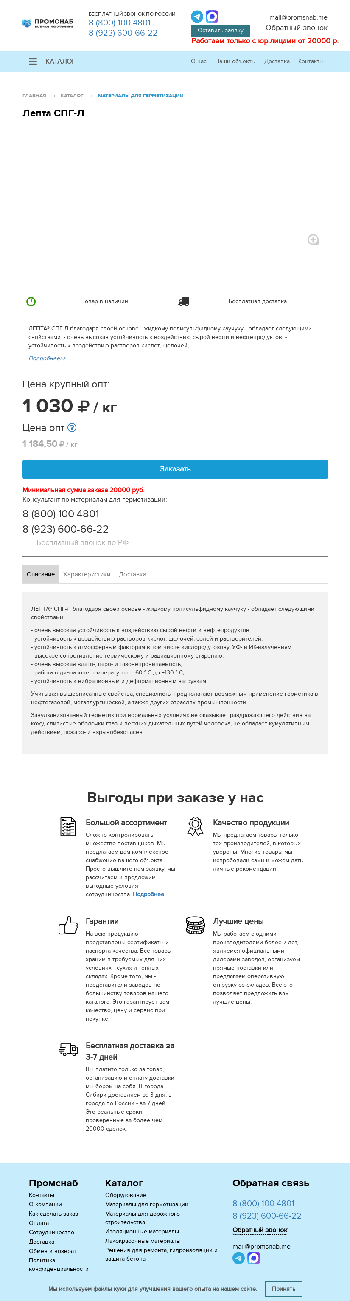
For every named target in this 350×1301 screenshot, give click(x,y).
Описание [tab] (41, 574)
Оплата (39, 1223)
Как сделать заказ (53, 1213)
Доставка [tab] (132, 574)
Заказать (175, 469)
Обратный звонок (297, 27)
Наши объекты (235, 61)
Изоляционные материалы (142, 1231)
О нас (199, 61)
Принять (283, 1289)
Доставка (277, 61)
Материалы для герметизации (146, 1204)
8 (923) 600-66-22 (123, 33)
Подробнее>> (47, 358)
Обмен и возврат (52, 1251)
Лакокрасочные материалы (143, 1241)
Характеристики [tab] (86, 574)
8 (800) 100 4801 (120, 23)
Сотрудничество (51, 1232)
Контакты (311, 61)
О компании (45, 1204)
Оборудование (125, 1195)
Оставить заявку (221, 30)
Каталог (52, 61)
